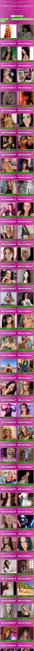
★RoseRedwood (20, 380)
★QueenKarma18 (20, 358)
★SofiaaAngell (3, 380)
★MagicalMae (3, 402)
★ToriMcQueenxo (20, 201)
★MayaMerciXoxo (20, 335)
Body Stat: (8, 105)
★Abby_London (3, 603)
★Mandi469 (2, 268)
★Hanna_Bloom (3, 558)
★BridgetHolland (3, 134)
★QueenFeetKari (3, 358)
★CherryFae (2, 201)
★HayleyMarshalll (20, 647)
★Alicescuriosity (3, 469)
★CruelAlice (19, 558)
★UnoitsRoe (2, 112)
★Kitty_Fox (19, 157)
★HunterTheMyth (20, 90)
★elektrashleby (20, 425)
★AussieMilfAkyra (3, 224)
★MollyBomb (2, 291)
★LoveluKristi (3, 647)
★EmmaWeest (3, 536)
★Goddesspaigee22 (21, 45)
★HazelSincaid (20, 291)
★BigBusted (2, 514)
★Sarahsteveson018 (4, 45)
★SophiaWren (20, 112)
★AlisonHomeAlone (4, 179)
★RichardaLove (3, 335)
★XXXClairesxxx (20, 536)
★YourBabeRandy (3, 90)
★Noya (18, 514)
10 (27, 19)
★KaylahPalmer (3, 157)
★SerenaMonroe (20, 246)
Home (13, 16)
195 (1, 21)
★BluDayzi (2, 425)
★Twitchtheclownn (21, 402)
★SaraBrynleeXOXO (21, 447)
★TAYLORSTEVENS (4, 23)
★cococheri (19, 313)
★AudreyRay (2, 313)
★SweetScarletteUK (21, 23)
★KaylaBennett (3, 625)
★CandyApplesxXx (21, 179)
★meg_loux (19, 224)
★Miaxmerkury (20, 134)
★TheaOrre (19, 625)
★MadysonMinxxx (3, 447)
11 (30, 19)
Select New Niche (18, 16)
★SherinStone (20, 268)
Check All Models (4, 19)
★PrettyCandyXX (3, 246)
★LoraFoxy (2, 580)
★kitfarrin (19, 603)
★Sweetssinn (19, 469)
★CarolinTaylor (20, 580)
